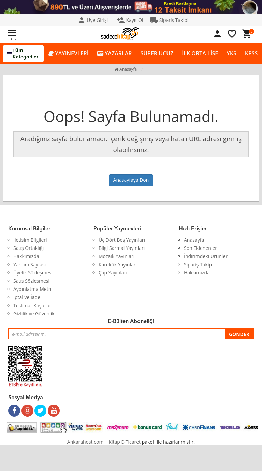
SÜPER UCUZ (156, 53)
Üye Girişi (92, 20)
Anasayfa (126, 69)
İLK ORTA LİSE (200, 53)
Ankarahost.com (85, 442)
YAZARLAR (114, 53)
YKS (231, 53)
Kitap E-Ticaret (124, 442)
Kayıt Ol (130, 20)
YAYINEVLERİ (68, 53)
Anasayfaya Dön (131, 180)
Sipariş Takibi (169, 20)
